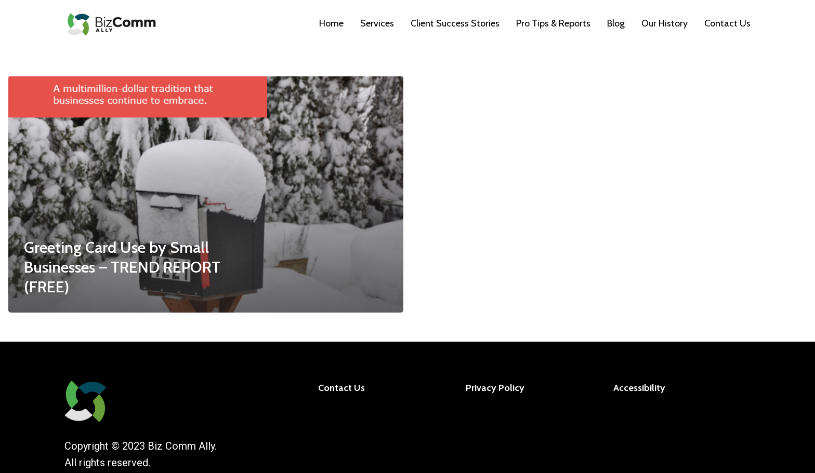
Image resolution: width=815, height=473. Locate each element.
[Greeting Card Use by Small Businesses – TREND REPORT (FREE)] (205, 194)
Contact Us (341, 388)
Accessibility (639, 388)
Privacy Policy (495, 388)
